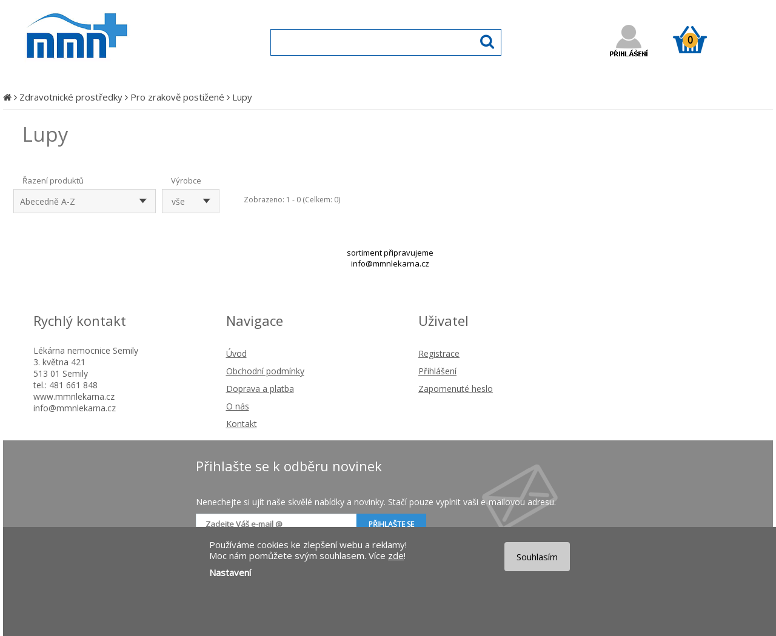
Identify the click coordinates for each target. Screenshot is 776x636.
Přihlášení (437, 371)
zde (396, 555)
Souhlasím (537, 557)
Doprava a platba (260, 388)
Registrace (439, 353)
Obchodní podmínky (265, 371)
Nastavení (230, 572)
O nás (237, 406)
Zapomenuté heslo (455, 388)
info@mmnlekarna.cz (390, 263)
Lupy (242, 97)
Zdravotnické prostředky (70, 97)
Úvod (236, 353)
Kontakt (241, 423)
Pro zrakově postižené (177, 97)
